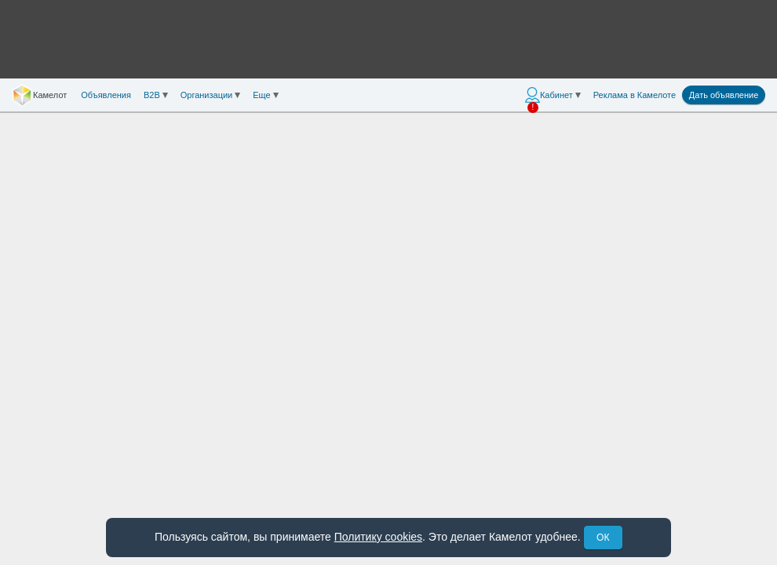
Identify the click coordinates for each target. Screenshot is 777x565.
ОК (602, 537)
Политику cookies (378, 536)
